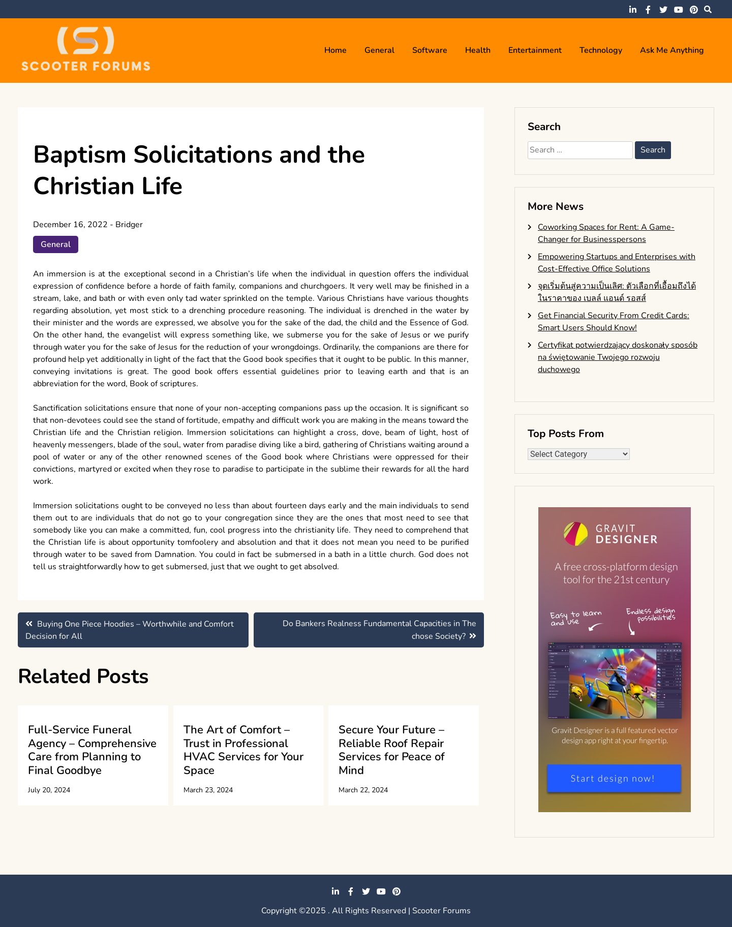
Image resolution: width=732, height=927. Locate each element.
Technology (601, 50)
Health (478, 50)
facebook (648, 10)
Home (335, 50)
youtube (679, 10)
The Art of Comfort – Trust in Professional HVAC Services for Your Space (243, 750)
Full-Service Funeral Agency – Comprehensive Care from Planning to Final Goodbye (92, 750)
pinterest (694, 10)
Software (429, 50)
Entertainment (535, 50)
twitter (663, 10)
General (379, 50)
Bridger (129, 224)
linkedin (633, 10)
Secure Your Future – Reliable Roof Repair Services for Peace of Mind (392, 750)
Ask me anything (672, 50)
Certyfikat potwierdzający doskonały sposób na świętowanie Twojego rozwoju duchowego (617, 357)
